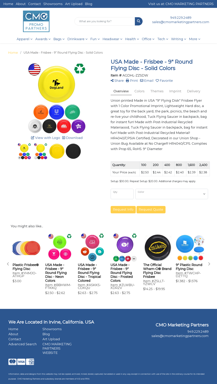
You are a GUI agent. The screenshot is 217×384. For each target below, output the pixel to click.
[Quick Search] (104, 21)
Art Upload (73, 4)
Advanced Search (22, 344)
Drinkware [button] (75, 39)
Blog (88, 4)
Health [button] (130, 39)
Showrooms (53, 4)
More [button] (193, 39)
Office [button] (146, 39)
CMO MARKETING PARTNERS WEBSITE (57, 348)
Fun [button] (93, 39)
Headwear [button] (111, 39)
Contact (34, 4)
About (21, 4)
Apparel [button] (23, 39)
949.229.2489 (180, 18)
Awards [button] (41, 39)
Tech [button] (161, 39)
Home (8, 4)
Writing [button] (177, 39)
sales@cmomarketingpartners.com (180, 22)
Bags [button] (57, 39)
